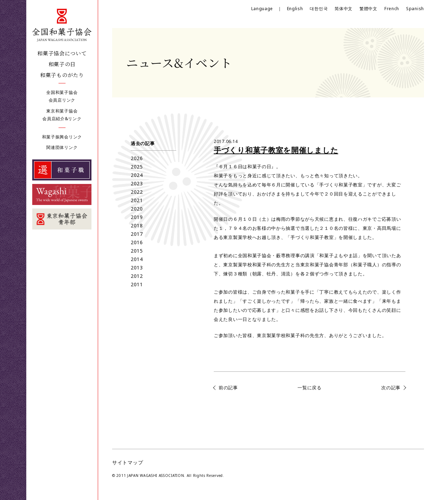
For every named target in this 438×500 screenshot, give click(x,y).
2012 (137, 276)
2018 (137, 225)
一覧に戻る (309, 387)
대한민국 (319, 9)
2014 (137, 259)
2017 (137, 234)
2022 (137, 192)
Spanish (415, 9)
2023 (137, 183)
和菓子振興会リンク (62, 137)
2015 (137, 250)
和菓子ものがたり (62, 74)
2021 (137, 200)
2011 (137, 284)
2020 (137, 208)
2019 (137, 217)
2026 (137, 158)
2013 (137, 267)
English (295, 9)
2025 (137, 166)
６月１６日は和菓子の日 (245, 166)
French (391, 9)
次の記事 (391, 387)
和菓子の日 (62, 64)
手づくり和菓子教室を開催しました (276, 150)
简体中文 (344, 9)
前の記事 (228, 387)
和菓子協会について (62, 53)
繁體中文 (368, 9)
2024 (137, 175)
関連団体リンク (61, 147)
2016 (137, 242)
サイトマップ (127, 462)
